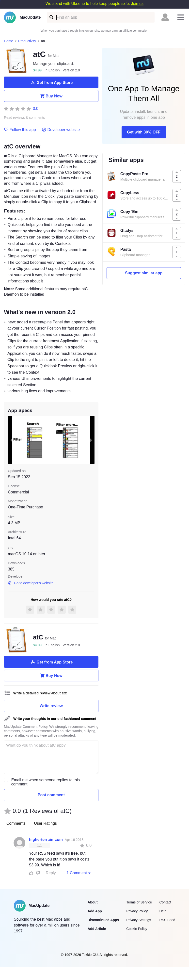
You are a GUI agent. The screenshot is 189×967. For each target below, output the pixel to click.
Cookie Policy (136, 929)
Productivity (27, 41)
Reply (51, 872)
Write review (51, 705)
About (92, 902)
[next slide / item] (91, 440)
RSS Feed (167, 920)
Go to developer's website (30, 583)
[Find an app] (51, 17)
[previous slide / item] (11, 440)
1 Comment (79, 872)
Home (8, 41)
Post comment (51, 794)
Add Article (97, 929)
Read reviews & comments (24, 118)
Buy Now (51, 96)
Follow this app (20, 130)
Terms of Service (139, 902)
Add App (95, 911)
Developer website (61, 130)
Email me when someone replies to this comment (45, 782)
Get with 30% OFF (143, 132)
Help (162, 911)
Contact (165, 902)
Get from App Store (51, 82)
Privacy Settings (138, 920)
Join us (137, 3)
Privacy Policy (137, 911)
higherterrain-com (46, 839)
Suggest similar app (143, 273)
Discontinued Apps (103, 920)
